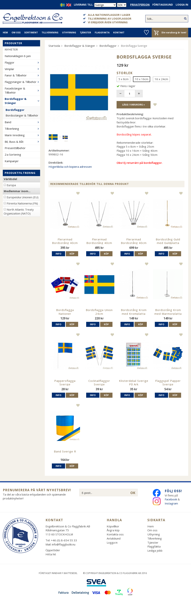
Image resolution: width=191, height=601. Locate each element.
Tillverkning (50, 32)
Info (58, 253)
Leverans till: (83, 4)
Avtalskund (113, 538)
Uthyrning (69, 32)
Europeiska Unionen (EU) (22, 197)
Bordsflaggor (15, 110)
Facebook (171, 499)
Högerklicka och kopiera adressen (70, 166)
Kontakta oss (115, 534)
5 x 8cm (123, 79)
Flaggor (22, 62)
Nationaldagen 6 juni (18, 56)
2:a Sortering (13, 154)
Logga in (182, 4)
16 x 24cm (161, 79)
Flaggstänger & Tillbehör (22, 82)
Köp (72, 253)
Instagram (172, 503)
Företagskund (162, 4)
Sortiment (31, 32)
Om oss (16, 32)
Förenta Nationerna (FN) (22, 203)
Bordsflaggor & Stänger (22, 101)
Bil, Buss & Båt (22, 141)
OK (132, 492)
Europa (11, 185)
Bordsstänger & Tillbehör (22, 115)
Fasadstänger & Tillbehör (22, 90)
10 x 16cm (141, 79)
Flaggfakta (102, 32)
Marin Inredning (22, 135)
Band (22, 122)
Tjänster (85, 32)
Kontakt (118, 32)
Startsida (54, 46)
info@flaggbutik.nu (63, 544)
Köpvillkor (113, 526)
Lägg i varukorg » (133, 104)
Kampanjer (12, 161)
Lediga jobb (154, 550)
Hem (5, 32)
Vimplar (22, 69)
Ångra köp (113, 530)
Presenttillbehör (15, 148)
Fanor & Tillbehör (22, 75)
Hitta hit (51, 554)
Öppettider (53, 550)
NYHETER (11, 49)
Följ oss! (173, 491)
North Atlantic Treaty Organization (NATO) (19, 211)
